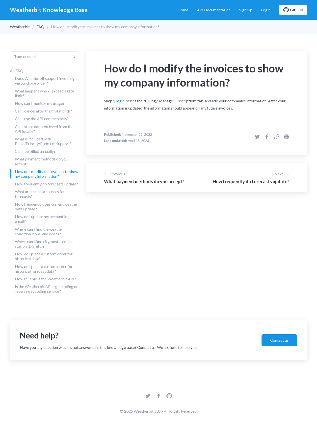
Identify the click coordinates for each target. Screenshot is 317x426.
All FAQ (16, 70)
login (120, 100)
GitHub (293, 10)
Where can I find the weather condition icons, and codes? (39, 231)
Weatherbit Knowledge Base (49, 9)
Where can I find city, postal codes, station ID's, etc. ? (44, 243)
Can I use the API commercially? (42, 118)
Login (265, 9)
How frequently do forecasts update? (46, 183)
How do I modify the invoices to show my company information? (46, 174)
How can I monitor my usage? (40, 103)
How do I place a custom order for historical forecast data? (44, 268)
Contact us (279, 340)
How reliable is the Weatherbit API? (45, 278)
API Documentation (214, 9)
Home (183, 9)
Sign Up (245, 9)
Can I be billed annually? (35, 151)
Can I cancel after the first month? (43, 111)
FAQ (40, 26)
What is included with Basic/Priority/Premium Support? (43, 141)
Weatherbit (20, 26)
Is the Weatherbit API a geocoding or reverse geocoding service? (46, 288)
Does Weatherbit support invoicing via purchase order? (45, 80)
